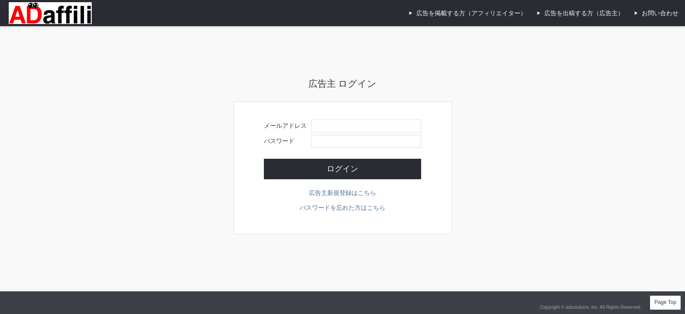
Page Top (665, 302)
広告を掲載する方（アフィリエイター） (471, 13)
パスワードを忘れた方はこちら (342, 207)
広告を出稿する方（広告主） (584, 13)
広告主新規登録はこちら (342, 192)
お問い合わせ (660, 13)
